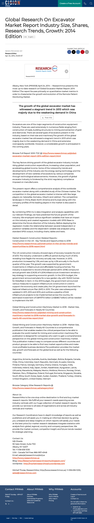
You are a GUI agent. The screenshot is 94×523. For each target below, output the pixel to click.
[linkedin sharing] (78, 52)
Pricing (51, 500)
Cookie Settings (29, 518)
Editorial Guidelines (33, 500)
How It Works (53, 496)
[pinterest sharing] (82, 52)
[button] (91, 3)
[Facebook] (9, 503)
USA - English (29, 37)
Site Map (14, 518)
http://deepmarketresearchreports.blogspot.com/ (41, 461)
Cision (83, 518)
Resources (30, 502)
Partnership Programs (35, 498)
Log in (73, 496)
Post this (47, 118)
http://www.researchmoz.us (25, 458)
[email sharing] (87, 52)
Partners (30, 496)
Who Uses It (53, 498)
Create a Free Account (78, 494)
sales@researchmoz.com (24, 473)
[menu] (3, 3)
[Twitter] (6, 503)
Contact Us (9, 501)
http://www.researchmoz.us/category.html (32, 388)
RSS (21, 518)
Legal (8, 518)
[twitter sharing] (74, 52)
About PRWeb (32, 494)
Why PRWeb (53, 494)
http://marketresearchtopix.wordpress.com (44, 464)
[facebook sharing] (69, 52)
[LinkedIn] (11, 503)
